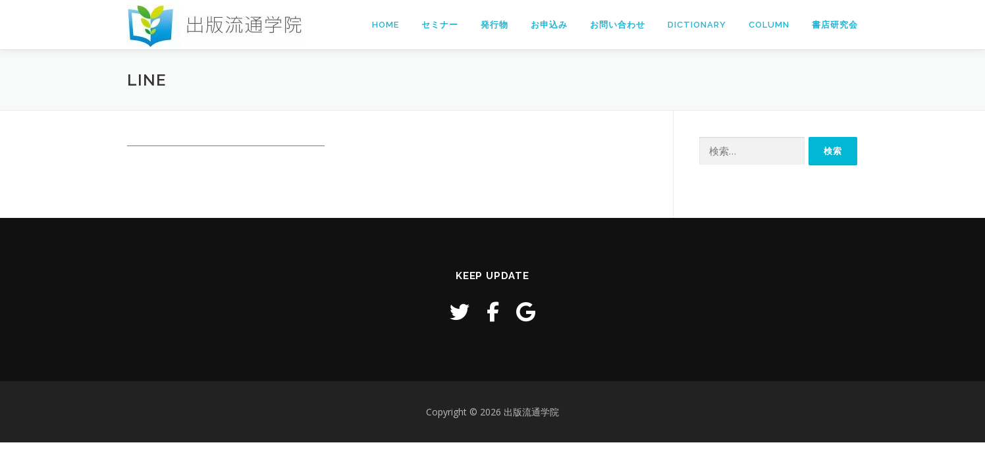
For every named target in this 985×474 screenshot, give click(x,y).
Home (385, 25)
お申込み (549, 25)
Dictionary (697, 25)
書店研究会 (835, 25)
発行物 (494, 25)
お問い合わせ (617, 25)
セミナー (439, 25)
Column (769, 25)
